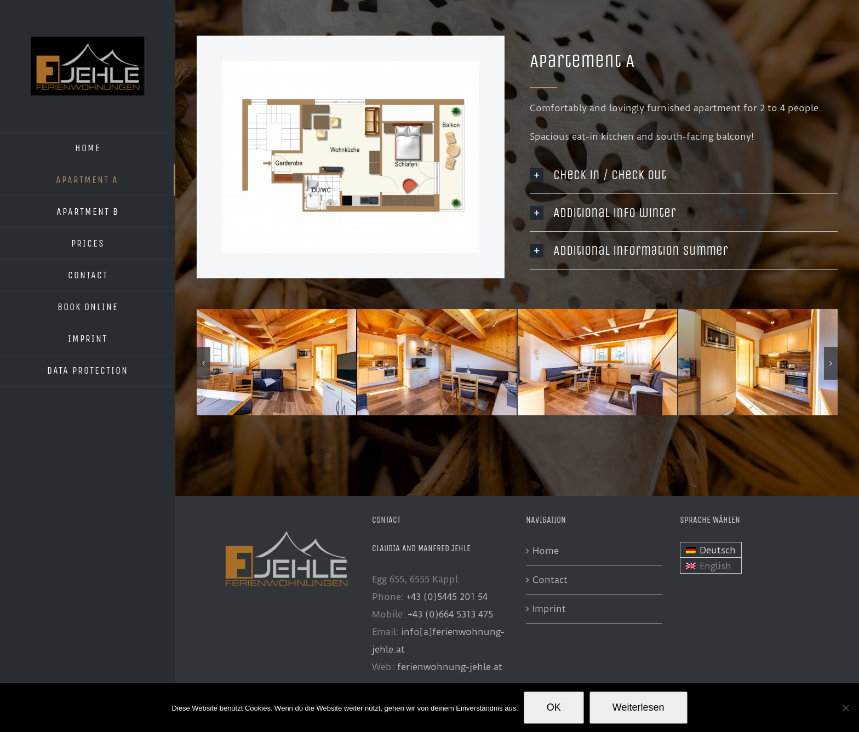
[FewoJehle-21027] (758, 314)
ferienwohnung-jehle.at (449, 666)
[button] (203, 363)
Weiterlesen (638, 707)
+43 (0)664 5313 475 (450, 614)
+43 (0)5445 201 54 (447, 596)
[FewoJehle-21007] (276, 314)
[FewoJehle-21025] (597, 314)
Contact (550, 579)
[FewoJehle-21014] (437, 314)
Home (545, 550)
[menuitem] (710, 550)
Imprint (549, 608)
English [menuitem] (715, 566)
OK (554, 707)
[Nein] (845, 707)
